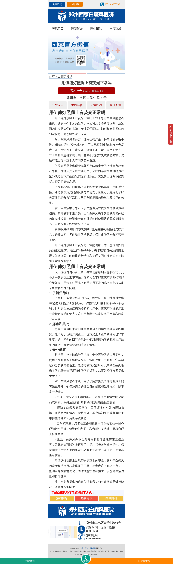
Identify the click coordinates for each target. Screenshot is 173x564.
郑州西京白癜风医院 (89, 548)
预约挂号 (62, 498)
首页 (52, 76)
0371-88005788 (112, 4)
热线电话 (86, 498)
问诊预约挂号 (144, 561)
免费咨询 (57, 4)
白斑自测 (111, 498)
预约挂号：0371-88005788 (86, 90)
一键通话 (75, 4)
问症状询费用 (29, 561)
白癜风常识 (65, 76)
